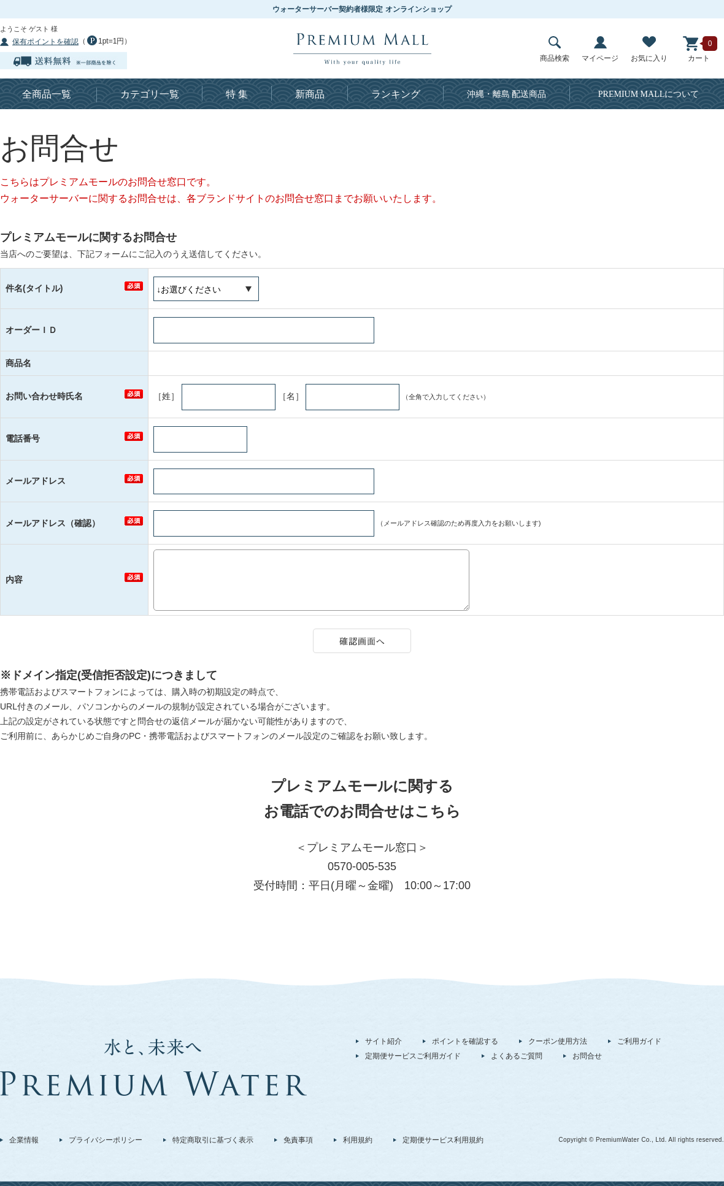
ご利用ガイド (639, 1041)
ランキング (395, 94)
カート (699, 49)
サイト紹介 (383, 1041)
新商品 (310, 94)
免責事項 (298, 1140)
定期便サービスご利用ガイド (413, 1056)
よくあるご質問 (516, 1056)
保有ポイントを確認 (45, 41)
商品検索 (554, 49)
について (648, 94)
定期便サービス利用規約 (442, 1140)
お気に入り (649, 49)
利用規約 (357, 1140)
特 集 (237, 94)
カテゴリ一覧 (149, 94)
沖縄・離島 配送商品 (507, 94)
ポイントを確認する (465, 1041)
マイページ (600, 49)
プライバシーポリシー (105, 1140)
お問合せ (587, 1056)
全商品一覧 (46, 94)
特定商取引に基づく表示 (212, 1140)
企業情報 (24, 1140)
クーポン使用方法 (557, 1041)
